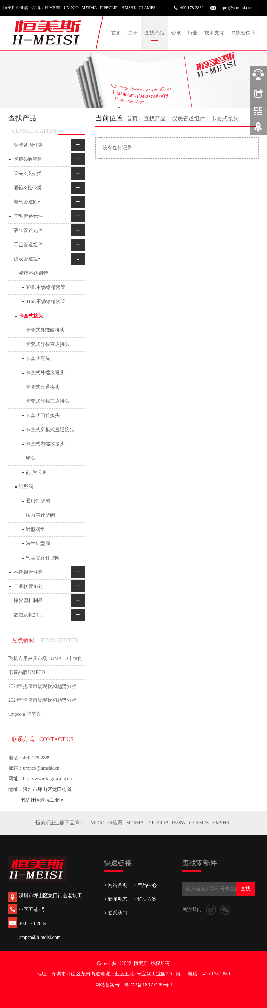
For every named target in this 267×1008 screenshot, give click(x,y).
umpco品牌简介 (24, 714)
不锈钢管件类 (28, 572)
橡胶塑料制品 (28, 600)
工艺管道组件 (28, 244)
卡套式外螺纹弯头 (45, 372)
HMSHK (221, 822)
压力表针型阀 (40, 515)
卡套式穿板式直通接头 (50, 429)
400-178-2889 (192, 7)
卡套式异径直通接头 (48, 344)
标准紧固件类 (28, 145)
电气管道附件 (28, 202)
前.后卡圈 (36, 472)
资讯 (176, 32)
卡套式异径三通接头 (48, 401)
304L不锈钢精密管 (45, 287)
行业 (192, 32)
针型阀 (26, 486)
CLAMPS (199, 822)
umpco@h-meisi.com (235, 7)
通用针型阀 (38, 500)
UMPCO (96, 822)
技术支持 (214, 32)
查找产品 (154, 32)
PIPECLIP (157, 822)
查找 (245, 888)
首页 (116, 32)
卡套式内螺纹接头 (45, 444)
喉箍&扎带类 (28, 187)
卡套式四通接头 (43, 415)
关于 (133, 32)
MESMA (135, 822)
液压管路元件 (28, 230)
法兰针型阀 (38, 543)
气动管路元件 (28, 216)
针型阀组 (35, 529)
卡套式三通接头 (43, 387)
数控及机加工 (28, 614)
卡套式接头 (225, 119)
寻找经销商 (243, 32)
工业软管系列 (28, 586)
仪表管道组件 (188, 119)
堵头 (30, 458)
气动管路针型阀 (43, 557)
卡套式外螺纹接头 (45, 330)
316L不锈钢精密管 (45, 301)
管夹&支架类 (28, 173)
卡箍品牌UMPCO (26, 672)
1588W (178, 822)
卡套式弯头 (38, 358)
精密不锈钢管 (33, 273)
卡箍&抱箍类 (28, 159)
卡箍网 (115, 822)
